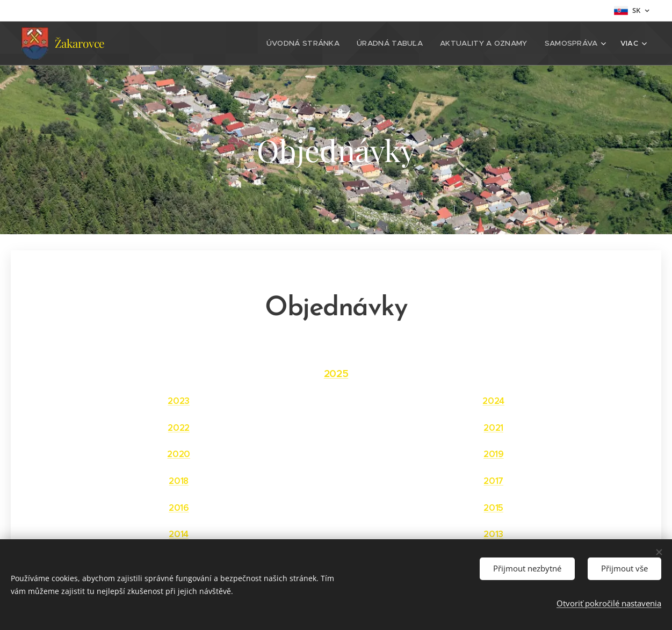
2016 (179, 507)
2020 (178, 454)
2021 (493, 427)
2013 (493, 534)
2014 (179, 534)
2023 (179, 401)
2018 (179, 481)
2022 (179, 427)
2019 (493, 454)
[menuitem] (314, 43)
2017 (493, 481)
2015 (493, 507)
